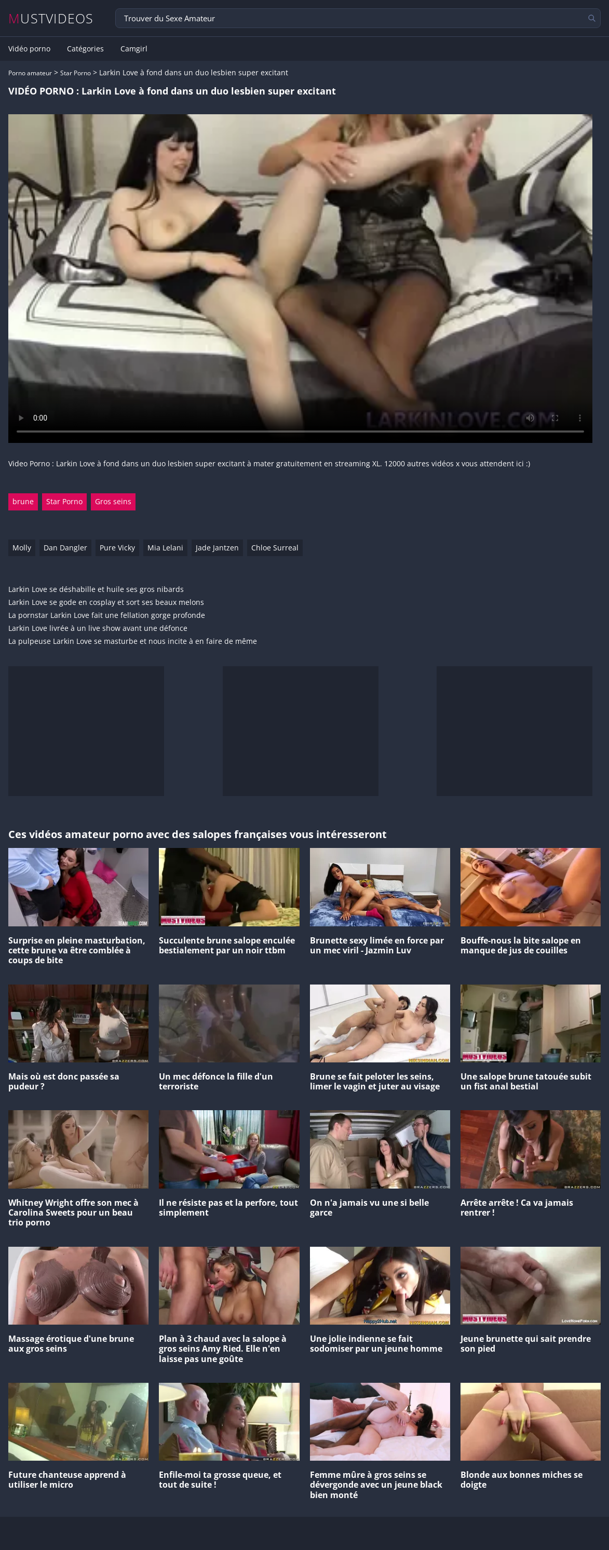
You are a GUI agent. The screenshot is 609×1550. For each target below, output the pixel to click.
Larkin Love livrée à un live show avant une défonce (97, 628)
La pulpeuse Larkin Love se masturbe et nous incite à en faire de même (132, 641)
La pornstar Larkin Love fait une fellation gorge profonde (106, 615)
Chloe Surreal (275, 547)
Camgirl (133, 48)
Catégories (85, 48)
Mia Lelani (165, 547)
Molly (21, 547)
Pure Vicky (117, 547)
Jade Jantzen (217, 547)
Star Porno (75, 73)
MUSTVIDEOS (51, 18)
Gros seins (113, 501)
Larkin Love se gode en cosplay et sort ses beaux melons (106, 602)
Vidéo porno (29, 48)
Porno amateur (30, 73)
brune (23, 501)
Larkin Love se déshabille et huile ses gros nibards (96, 589)
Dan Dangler (65, 547)
